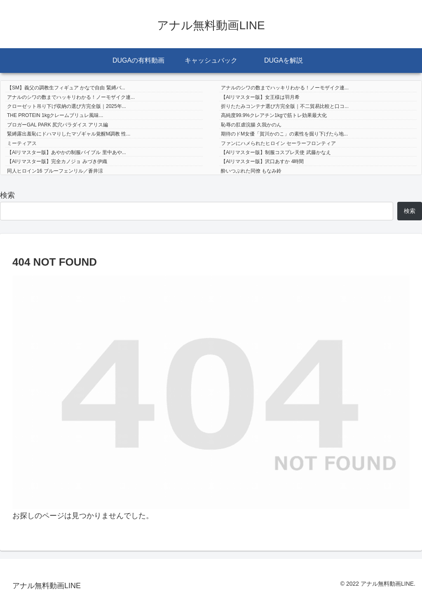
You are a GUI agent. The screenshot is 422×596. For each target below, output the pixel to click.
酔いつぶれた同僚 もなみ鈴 (251, 171)
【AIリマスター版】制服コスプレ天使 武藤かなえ (276, 152)
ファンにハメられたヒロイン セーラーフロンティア (278, 143)
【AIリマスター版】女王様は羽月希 (260, 97)
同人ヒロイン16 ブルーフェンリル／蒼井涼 (55, 171)
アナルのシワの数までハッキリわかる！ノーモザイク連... (285, 88)
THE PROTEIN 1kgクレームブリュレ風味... (55, 115)
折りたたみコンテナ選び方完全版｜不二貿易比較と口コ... (285, 106)
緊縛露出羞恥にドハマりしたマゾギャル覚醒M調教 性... (68, 134)
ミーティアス (22, 143)
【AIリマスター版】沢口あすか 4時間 (262, 161)
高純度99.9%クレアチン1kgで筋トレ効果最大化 (274, 115)
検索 (7, 195)
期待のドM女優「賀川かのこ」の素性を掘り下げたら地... (284, 134)
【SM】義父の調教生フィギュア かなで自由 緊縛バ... (66, 88)
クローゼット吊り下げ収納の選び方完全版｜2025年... (66, 106)
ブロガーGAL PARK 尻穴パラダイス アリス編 (57, 125)
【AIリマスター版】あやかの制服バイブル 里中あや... (66, 152)
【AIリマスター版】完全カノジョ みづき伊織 (57, 161)
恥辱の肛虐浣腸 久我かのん (251, 125)
